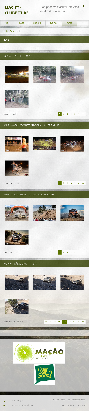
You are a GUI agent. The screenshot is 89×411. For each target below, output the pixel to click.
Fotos (69, 23)
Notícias (37, 23)
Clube (21, 23)
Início (7, 23)
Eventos (53, 23)
